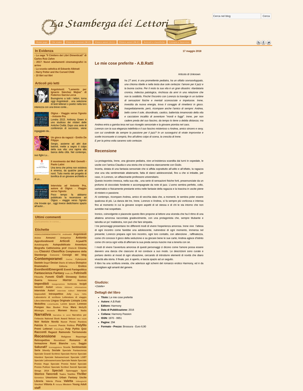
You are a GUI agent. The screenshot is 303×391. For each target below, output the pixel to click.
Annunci (50, 237)
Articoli (65, 241)
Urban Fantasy (68, 377)
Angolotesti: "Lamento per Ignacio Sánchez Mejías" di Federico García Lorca (69, 92)
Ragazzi (52, 332)
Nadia (84, 310)
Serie (37, 350)
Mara (73, 307)
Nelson (72, 318)
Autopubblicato (61, 244)
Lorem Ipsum (68, 304)
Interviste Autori (44, 290)
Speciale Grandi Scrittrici (47, 354)
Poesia (61, 325)
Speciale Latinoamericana (47, 360)
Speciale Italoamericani (57, 357)
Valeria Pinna (53, 381)
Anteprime (65, 238)
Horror (67, 280)
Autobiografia (41, 244)
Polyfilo (81, 325)
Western (67, 384)
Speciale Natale (69, 360)
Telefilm (71, 374)
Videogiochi (81, 381)
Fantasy (58, 273)
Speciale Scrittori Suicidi (64, 367)
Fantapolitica (79, 269)
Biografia (39, 248)
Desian (54, 262)
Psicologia (59, 329)
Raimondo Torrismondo (73, 332)
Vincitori (38, 384)
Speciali (57, 370)
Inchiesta (72, 284)
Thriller (82, 373)
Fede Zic (69, 273)
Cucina (69, 259)
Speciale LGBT (79, 357)
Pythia (76, 328)
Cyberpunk (81, 259)
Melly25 (83, 307)
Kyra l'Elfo (81, 294)
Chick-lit (72, 248)
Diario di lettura (67, 263)
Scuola (66, 347)
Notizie (45, 321)
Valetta (68, 381)
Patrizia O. (40, 325)
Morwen (62, 310)
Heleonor (52, 280)
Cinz (36, 251)
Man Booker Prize (57, 307)
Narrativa (42, 314)
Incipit (83, 283)
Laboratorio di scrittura (47, 297)
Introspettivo (56, 294)
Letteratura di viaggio (74, 297)
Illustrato (82, 280)
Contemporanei (48, 259)
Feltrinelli (80, 273)
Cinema (82, 248)
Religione (66, 336)
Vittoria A (49, 384)
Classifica (58, 251)
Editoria (63, 266)
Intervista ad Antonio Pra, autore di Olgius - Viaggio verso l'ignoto (69, 188)
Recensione (45, 336)
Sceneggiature (55, 347)
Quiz (84, 328)
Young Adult (79, 384)
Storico (39, 373)
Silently (46, 350)
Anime (37, 238)
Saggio (83, 343)
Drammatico (41, 266)
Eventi (67, 269)
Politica (71, 325)
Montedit (51, 310)
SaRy (73, 343)
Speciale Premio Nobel (63, 364)
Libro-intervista (42, 300)
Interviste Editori (65, 291)
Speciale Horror (69, 354)
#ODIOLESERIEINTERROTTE (47, 234)
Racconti (40, 332)
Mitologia (39, 310)
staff (37, 387)
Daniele (38, 262)
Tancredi (52, 373)
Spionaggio (72, 370)
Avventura (81, 244)
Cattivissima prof (56, 248)
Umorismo (52, 377)
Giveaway (71, 276)
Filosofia (38, 277)
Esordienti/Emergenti (48, 269)
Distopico (81, 262)
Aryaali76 (81, 241)
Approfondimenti (44, 241)
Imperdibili (41, 283)
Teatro (62, 374)
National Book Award (56, 318)
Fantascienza (43, 273)
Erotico (82, 266)
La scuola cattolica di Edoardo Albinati (57, 68)
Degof (47, 263)
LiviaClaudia (53, 304)
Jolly (68, 294)
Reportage (81, 336)
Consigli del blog (74, 254)
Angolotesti (80, 234)
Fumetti (49, 276)
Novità (55, 321)
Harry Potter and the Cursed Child (55, 72)
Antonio (81, 237)
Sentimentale (79, 347)
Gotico (83, 276)
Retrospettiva (42, 340)
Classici (44, 251)
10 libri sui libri (44, 75)
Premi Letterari (43, 328)
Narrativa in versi (62, 315)
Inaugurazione (58, 284)
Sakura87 (40, 347)
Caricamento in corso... (47, 221)
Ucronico (39, 377)
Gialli (59, 276)
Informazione (81, 287)
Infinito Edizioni (64, 287)
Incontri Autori (43, 287)
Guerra (38, 280)
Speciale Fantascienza (74, 350)
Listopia (75, 300)
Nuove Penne (68, 322)
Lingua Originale (60, 300)
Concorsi (54, 255)
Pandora (82, 322)
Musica (73, 310)
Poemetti (53, 325)
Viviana (59, 384)
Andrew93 (67, 234)
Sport (84, 370)
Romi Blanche (59, 343)
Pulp (68, 328)
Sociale (56, 350)
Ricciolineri (59, 340)
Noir (36, 321)
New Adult (82, 319)
